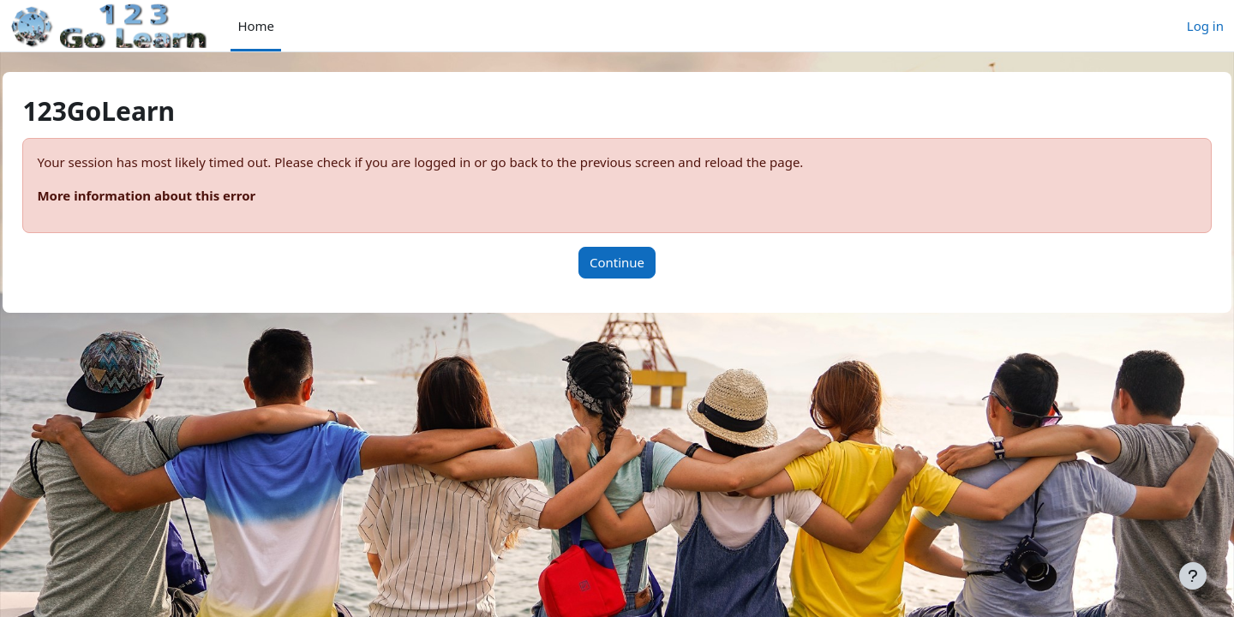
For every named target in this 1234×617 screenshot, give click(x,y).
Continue (617, 262)
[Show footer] (1193, 576)
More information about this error (184, 195)
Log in (1205, 25)
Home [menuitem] (255, 25)
